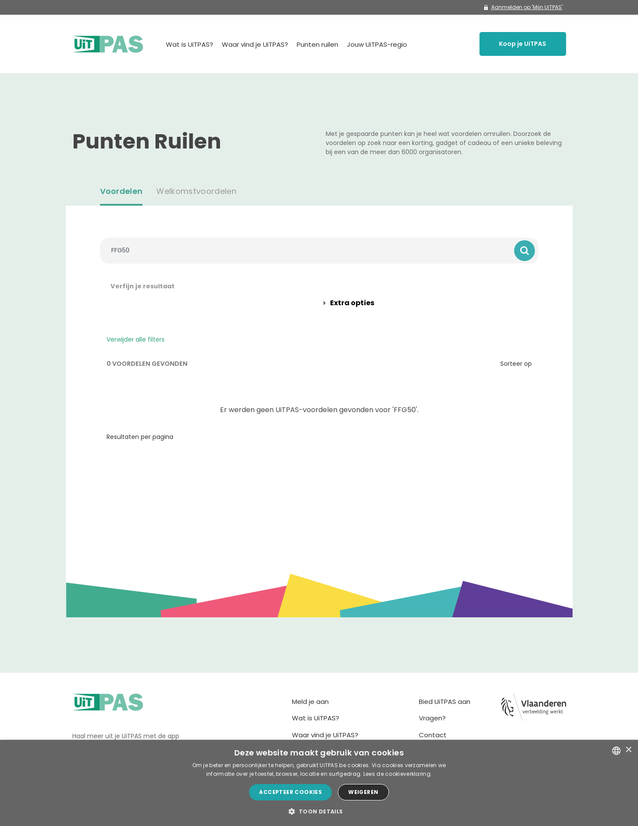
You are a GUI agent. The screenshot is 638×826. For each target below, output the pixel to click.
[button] (319, 811)
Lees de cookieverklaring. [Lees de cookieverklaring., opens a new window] (397, 774)
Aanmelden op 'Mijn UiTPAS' (523, 7)
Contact (433, 734)
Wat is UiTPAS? (189, 44)
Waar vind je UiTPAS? (255, 44)
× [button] (628, 750)
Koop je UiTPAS (522, 43)
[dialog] (319, 783)
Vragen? (432, 718)
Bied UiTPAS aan (444, 701)
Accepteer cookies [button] (290, 792)
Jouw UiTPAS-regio (377, 44)
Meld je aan (310, 701)
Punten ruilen (317, 44)
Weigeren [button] (363, 792)
